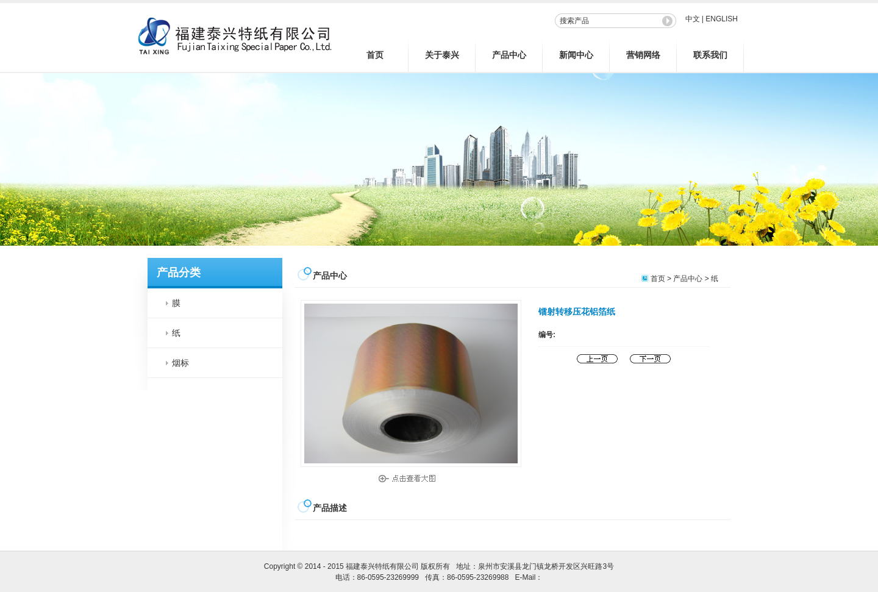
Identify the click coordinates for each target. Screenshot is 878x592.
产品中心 (509, 55)
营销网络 (643, 55)
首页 (375, 55)
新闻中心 (576, 55)
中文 (692, 19)
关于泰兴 (442, 55)
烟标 (180, 363)
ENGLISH (721, 19)
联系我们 (710, 55)
